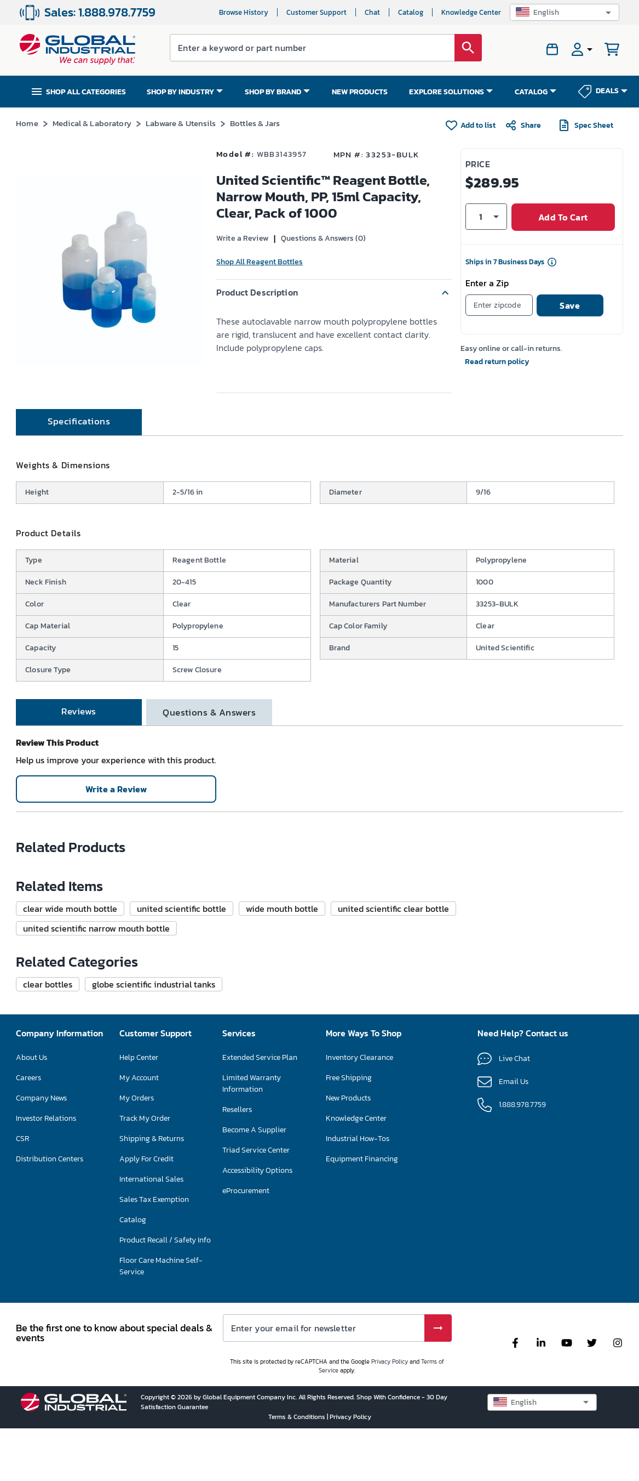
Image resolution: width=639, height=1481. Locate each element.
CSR (22, 1368)
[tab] (79, 462)
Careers (28, 1307)
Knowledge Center (471, 12)
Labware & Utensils (181, 123)
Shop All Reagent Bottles (259, 262)
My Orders (136, 1328)
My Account (139, 1307)
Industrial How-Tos (357, 1368)
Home (27, 123)
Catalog (410, 12)
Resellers (237, 1339)
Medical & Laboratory (92, 123)
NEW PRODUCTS (360, 92)
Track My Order (144, 1348)
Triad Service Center (256, 1380)
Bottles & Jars (255, 123)
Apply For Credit (146, 1388)
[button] (564, 12)
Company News (41, 1328)
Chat (372, 12)
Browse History (243, 12)
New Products (348, 1328)
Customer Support (316, 12)
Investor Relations (46, 1348)
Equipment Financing (362, 1388)
